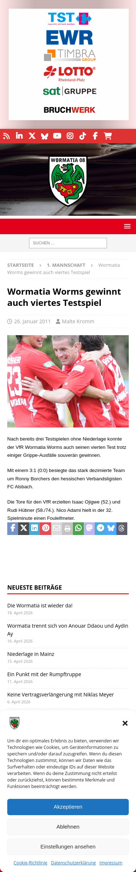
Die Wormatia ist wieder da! (40, 605)
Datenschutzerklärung (73, 863)
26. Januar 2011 (32, 321)
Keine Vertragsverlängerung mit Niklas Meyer (60, 694)
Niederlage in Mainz (30, 653)
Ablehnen (68, 826)
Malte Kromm (78, 321)
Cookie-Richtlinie (31, 863)
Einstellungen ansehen (68, 846)
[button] (125, 723)
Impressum (110, 863)
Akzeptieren (68, 807)
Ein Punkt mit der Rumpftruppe (44, 674)
